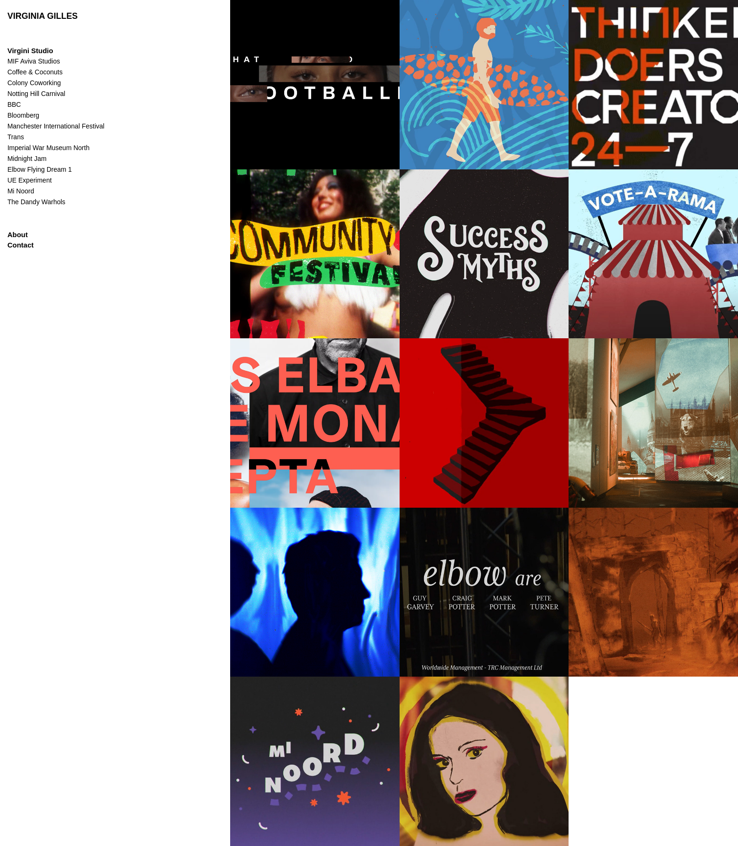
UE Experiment (30, 180)
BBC (14, 104)
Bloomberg (24, 115)
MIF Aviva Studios (34, 61)
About (18, 235)
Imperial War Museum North (49, 148)
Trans (16, 137)
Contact (21, 245)
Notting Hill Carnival (36, 93)
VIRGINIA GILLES (43, 16)
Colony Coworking (34, 83)
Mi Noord (21, 191)
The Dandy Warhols (36, 202)
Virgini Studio (30, 51)
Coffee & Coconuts (35, 72)
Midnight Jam (27, 158)
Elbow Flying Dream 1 (40, 169)
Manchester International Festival (56, 126)
